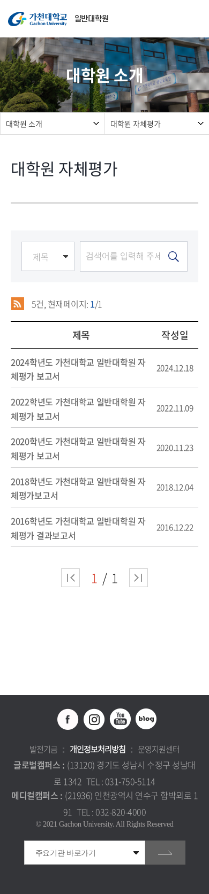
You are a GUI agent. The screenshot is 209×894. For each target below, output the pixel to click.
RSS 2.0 (17, 303)
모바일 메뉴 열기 (195, 19)
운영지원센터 (159, 749)
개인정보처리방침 (97, 749)
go (165, 853)
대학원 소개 (24, 123)
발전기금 (43, 749)
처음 (70, 577)
